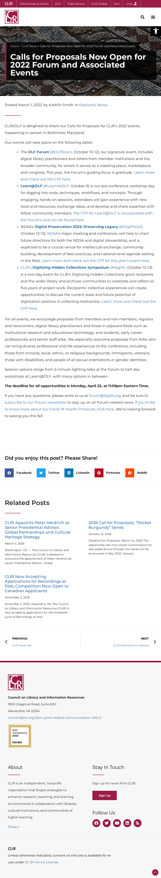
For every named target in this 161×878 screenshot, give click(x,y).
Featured (87, 105)
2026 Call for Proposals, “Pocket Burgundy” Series (119, 525)
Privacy (13, 827)
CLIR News (29, 46)
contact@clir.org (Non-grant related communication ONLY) (54, 718)
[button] (156, 31)
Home (14, 46)
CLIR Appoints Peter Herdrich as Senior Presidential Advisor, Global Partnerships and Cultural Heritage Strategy (38, 529)
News (102, 105)
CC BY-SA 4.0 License (41, 862)
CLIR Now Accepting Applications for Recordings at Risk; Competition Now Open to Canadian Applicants (37, 583)
